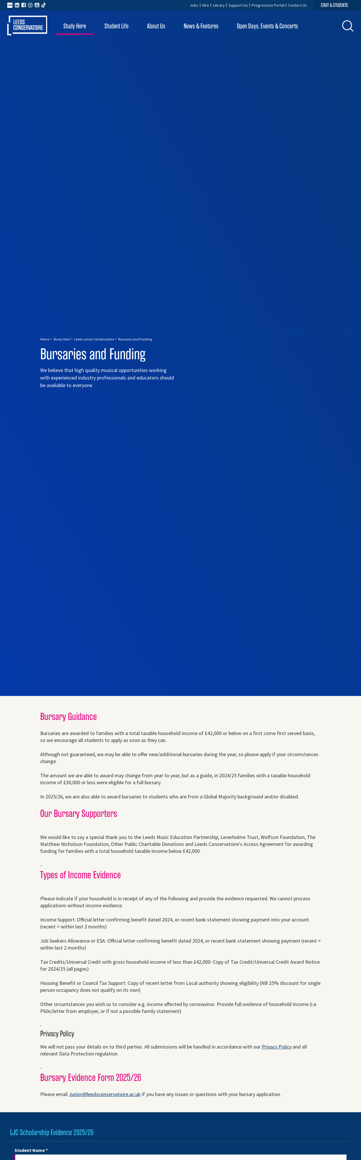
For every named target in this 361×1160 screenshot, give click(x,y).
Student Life (116, 26)
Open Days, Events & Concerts (267, 26)
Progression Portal (268, 5)
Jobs (194, 5)
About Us (156, 26)
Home (44, 339)
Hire (205, 5)
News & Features (201, 26)
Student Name (31, 1150)
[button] (348, 26)
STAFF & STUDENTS (334, 5)
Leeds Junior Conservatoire (94, 339)
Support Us (238, 5)
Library (219, 5)
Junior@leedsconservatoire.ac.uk (105, 1094)
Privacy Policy (277, 1046)
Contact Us (297, 5)
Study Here (74, 26)
